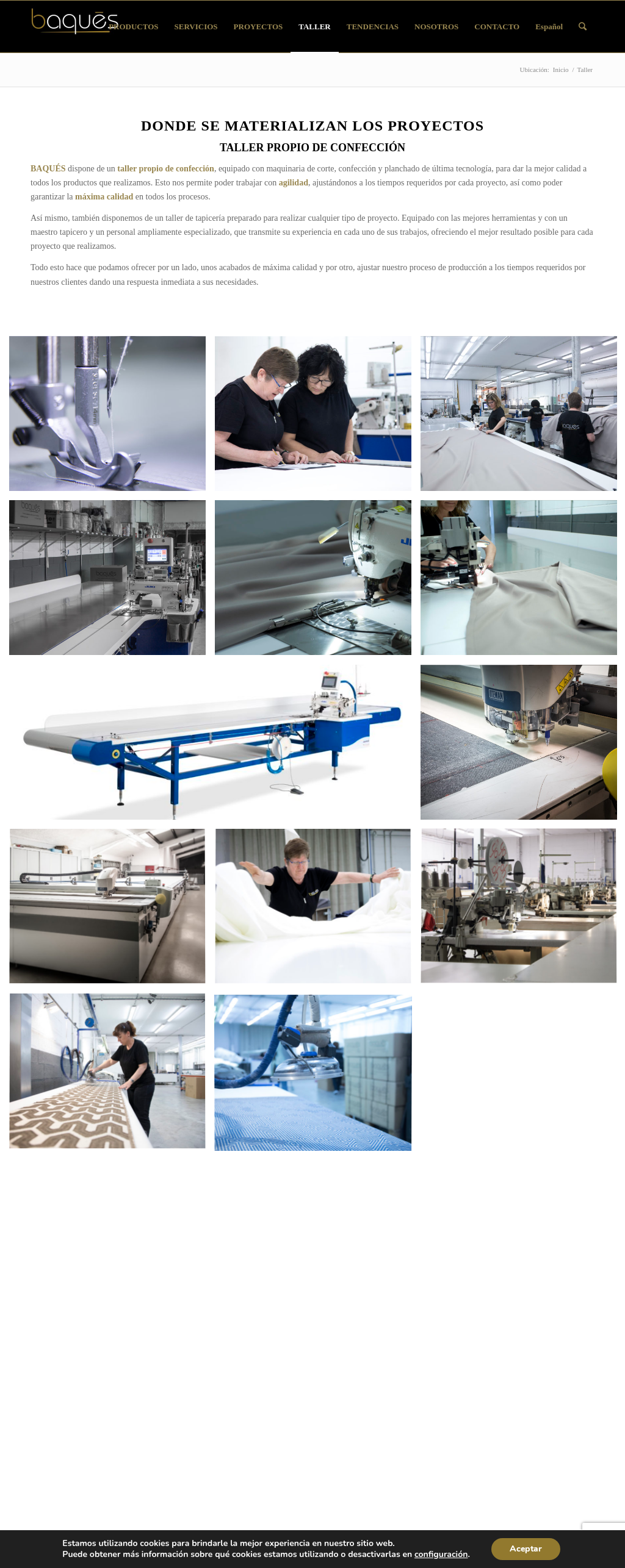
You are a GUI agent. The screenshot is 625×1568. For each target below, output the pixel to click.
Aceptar (526, 1549)
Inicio (561, 69)
